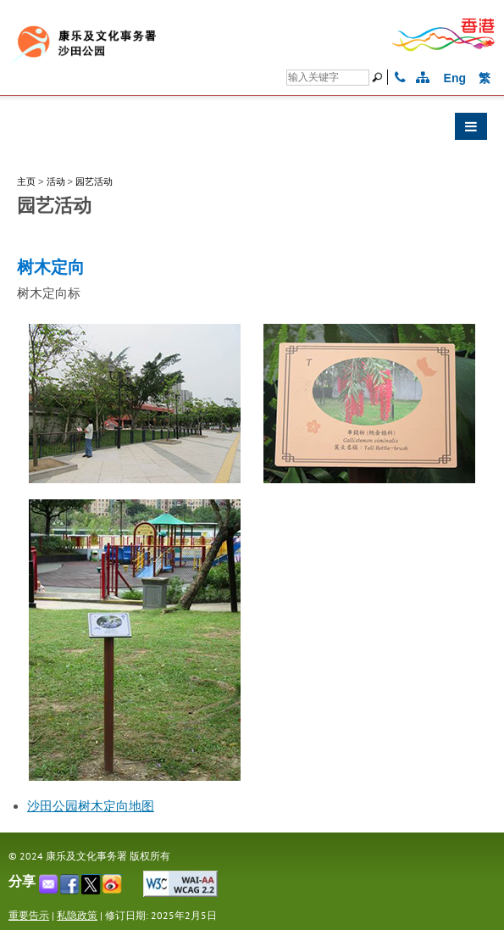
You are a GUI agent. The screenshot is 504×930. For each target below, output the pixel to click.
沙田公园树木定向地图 (90, 806)
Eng (455, 78)
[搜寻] (327, 78)
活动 (56, 181)
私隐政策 (77, 915)
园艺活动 (94, 181)
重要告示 (28, 915)
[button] (252, 130)
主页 (26, 181)
